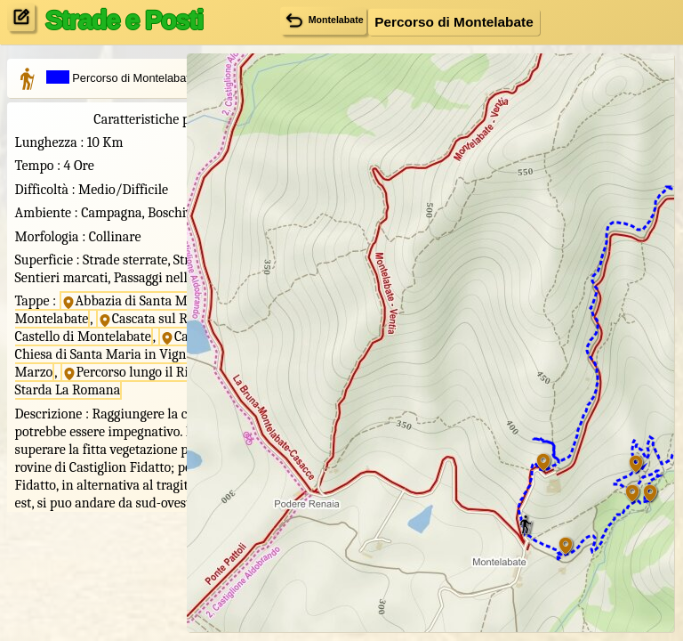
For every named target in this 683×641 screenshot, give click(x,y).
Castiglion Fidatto (75, 436)
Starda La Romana (79, 517)
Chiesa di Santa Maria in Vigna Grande (86, 455)
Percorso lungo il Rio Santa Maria (88, 498)
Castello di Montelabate (84, 410)
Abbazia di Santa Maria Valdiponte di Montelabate (90, 365)
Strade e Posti (124, 19)
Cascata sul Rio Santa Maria (85, 392)
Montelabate (321, 20)
